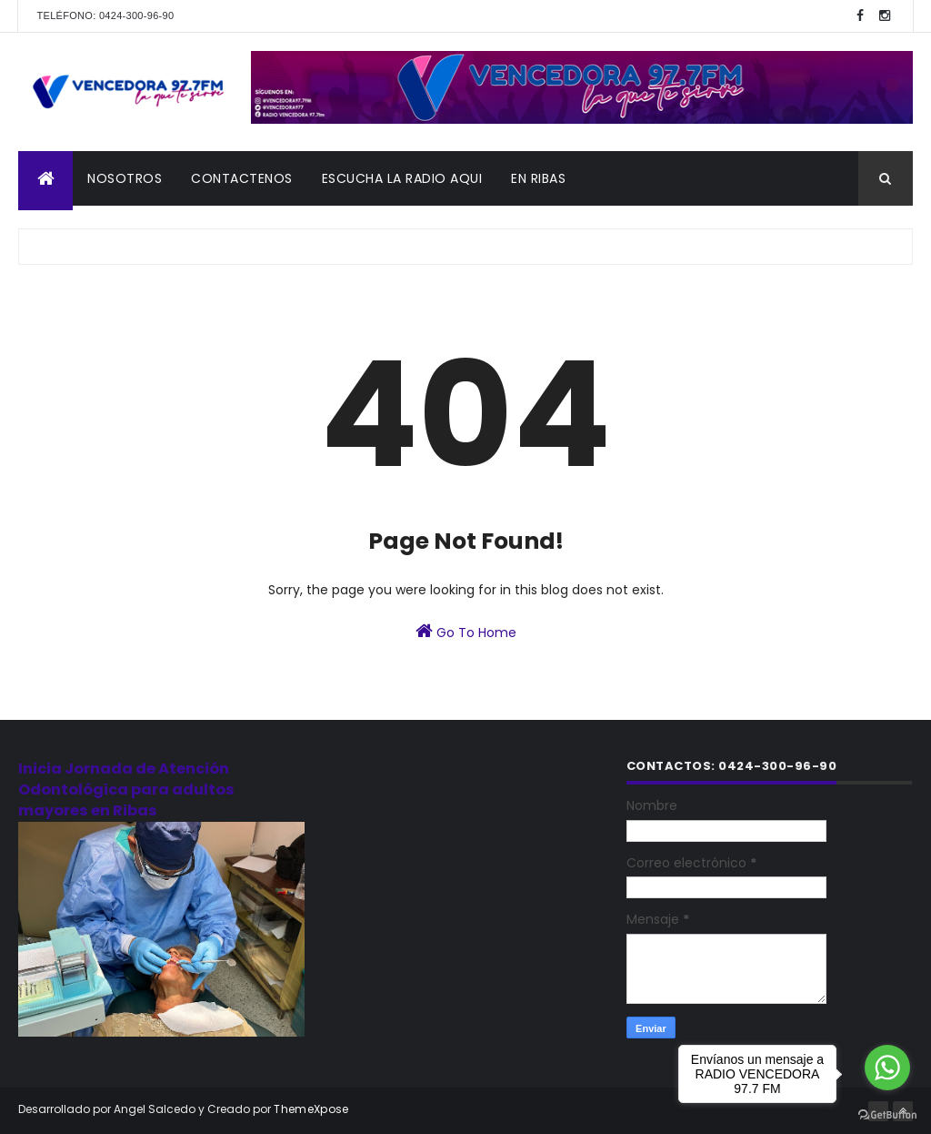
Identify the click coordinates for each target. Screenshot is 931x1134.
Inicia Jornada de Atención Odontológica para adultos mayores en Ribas (126, 789)
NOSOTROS (124, 178)
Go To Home (465, 632)
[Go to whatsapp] (887, 1067)
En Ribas (538, 178)
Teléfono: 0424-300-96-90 (105, 15)
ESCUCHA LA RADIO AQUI (402, 178)
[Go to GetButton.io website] (887, 1115)
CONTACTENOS (242, 178)
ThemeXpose (311, 1109)
